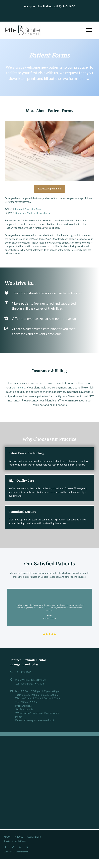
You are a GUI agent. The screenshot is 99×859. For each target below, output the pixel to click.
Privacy (19, 837)
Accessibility (34, 837)
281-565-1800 (23, 672)
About (7, 837)
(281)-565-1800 (64, 6)
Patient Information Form (28, 209)
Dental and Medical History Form (32, 213)
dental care (18, 387)
